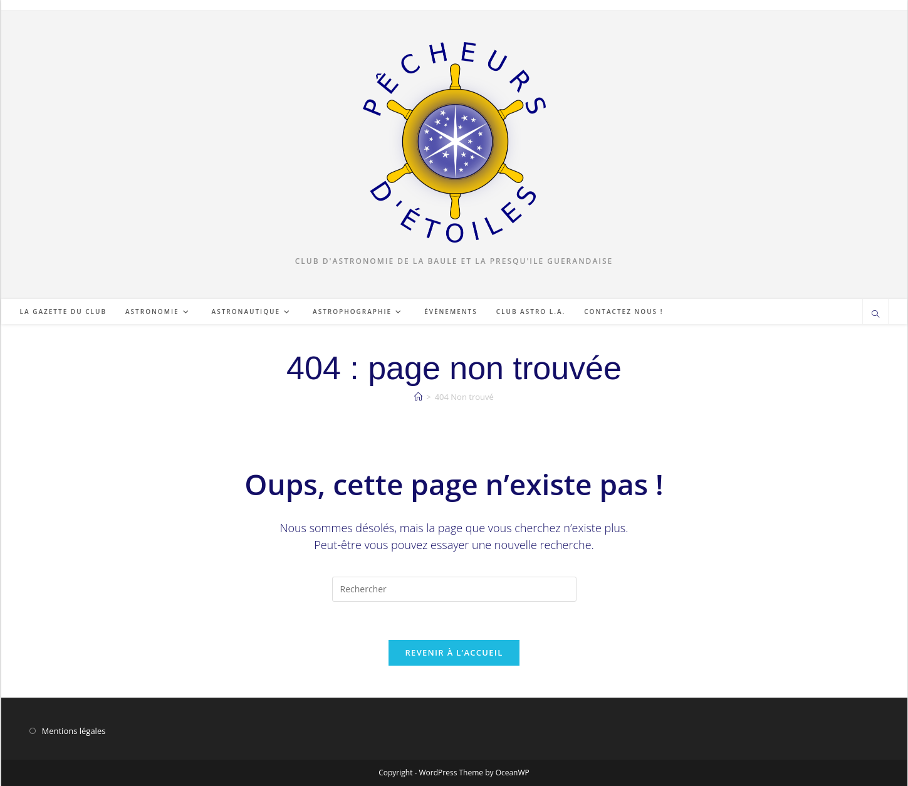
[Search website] (875, 314)
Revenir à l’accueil (454, 652)
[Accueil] (418, 396)
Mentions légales (74, 730)
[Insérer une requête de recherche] (454, 589)
